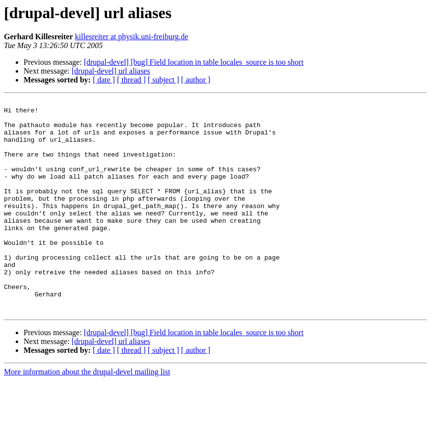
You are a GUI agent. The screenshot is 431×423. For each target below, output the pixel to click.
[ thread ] (131, 80)
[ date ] (104, 80)
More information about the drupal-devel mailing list (87, 414)
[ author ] (196, 80)
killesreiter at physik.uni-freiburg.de (132, 36)
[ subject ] (163, 80)
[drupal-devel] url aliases (111, 71)
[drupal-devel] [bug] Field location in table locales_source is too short (193, 62)
